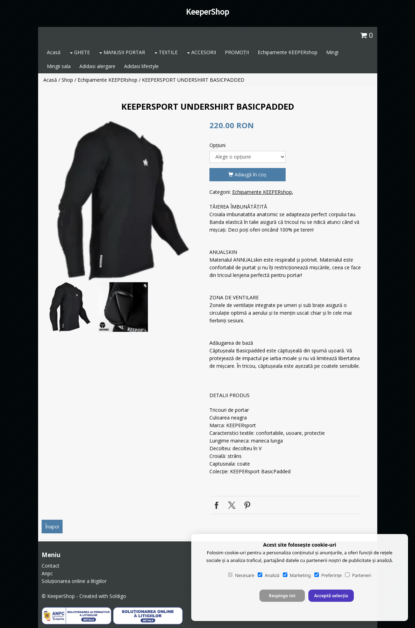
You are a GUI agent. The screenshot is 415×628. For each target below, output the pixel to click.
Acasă (53, 52)
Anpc (47, 573)
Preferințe (328, 575)
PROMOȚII (237, 52)
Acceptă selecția (331, 596)
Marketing (297, 575)
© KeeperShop (58, 596)
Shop (67, 79)
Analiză (268, 575)
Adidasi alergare (97, 66)
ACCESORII (201, 52)
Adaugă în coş (247, 174)
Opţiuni (217, 145)
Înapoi (52, 526)
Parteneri (358, 575)
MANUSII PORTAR (122, 52)
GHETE (80, 52)
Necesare (241, 575)
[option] (123, 200)
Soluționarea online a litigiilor (74, 581)
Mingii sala (59, 66)
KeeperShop (207, 11)
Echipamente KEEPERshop (287, 52)
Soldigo (117, 596)
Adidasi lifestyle (141, 66)
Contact (50, 565)
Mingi (332, 52)
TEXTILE (166, 52)
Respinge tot (282, 596)
